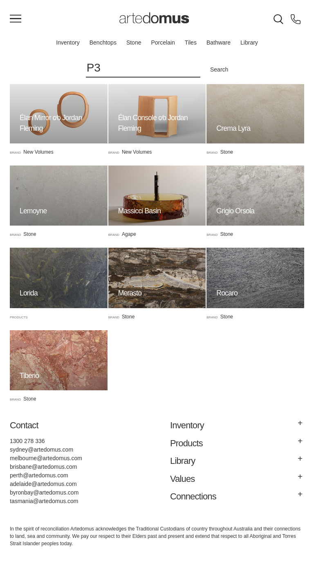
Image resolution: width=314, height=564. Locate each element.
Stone (133, 42)
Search (219, 69)
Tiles (191, 42)
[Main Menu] (15, 19)
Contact (24, 425)
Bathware (218, 42)
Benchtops (103, 42)
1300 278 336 (27, 441)
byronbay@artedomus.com (44, 492)
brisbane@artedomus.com (43, 466)
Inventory (68, 42)
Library (249, 42)
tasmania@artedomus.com (44, 501)
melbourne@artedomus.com (46, 458)
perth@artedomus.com (39, 475)
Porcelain (163, 42)
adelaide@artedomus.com (43, 484)
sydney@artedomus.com (41, 449)
